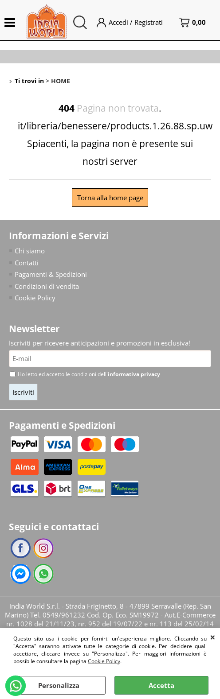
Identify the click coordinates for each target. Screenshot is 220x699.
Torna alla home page (110, 197)
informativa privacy (134, 374)
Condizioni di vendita (47, 286)
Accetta (161, 685)
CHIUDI (213, 637)
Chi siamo (30, 250)
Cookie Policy (104, 661)
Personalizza (58, 685)
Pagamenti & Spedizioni (51, 274)
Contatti (27, 262)
